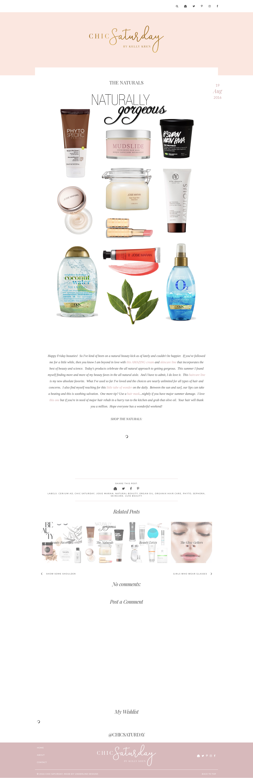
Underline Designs (86, 774)
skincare (117, 496)
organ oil (146, 493)
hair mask (133, 393)
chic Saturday (54, 774)
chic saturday (85, 493)
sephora (199, 493)
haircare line (197, 374)
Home (40, 747)
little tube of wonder (119, 387)
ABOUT (41, 755)
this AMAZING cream (140, 362)
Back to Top (209, 774)
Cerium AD (66, 493)
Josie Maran (105, 493)
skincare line (168, 362)
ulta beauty (133, 496)
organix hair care (168, 493)
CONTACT (42, 762)
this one (54, 400)
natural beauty (126, 493)
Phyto (187, 493)
